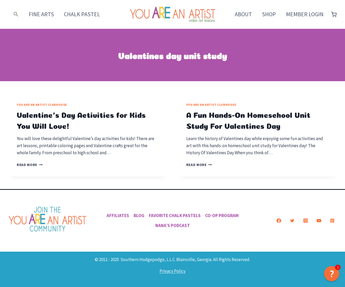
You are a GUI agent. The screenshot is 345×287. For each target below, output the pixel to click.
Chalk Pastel (82, 14)
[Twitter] (292, 220)
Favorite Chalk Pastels (175, 215)
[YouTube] (318, 220)
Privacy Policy (172, 271)
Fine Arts (41, 14)
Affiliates (118, 215)
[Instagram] (305, 220)
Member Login (305, 14)
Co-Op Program (222, 215)
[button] (16, 14)
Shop (269, 14)
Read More (30, 165)
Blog (139, 215)
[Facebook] (278, 220)
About (243, 14)
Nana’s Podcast (172, 225)
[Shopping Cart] (334, 14)
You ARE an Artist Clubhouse (42, 105)
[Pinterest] (332, 220)
